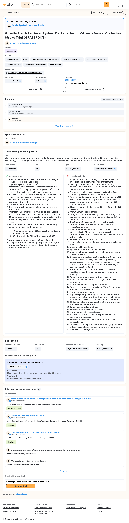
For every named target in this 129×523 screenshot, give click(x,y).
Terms (100, 511)
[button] (13, 59)
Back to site (11, 12)
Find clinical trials (11, 508)
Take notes (34, 89)
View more (64, 471)
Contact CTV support (76, 508)
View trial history (64, 126)
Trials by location (11, 511)
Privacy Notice (104, 508)
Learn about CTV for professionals (44, 512)
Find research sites (43, 508)
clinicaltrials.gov (21, 494)
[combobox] (50, 4)
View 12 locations (95, 89)
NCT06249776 (71, 80)
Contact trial (21, 486)
